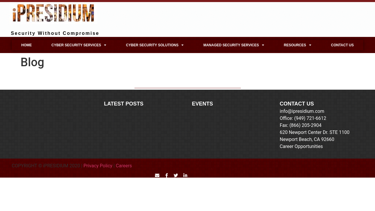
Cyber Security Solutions (155, 45)
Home (26, 45)
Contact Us (342, 45)
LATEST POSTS (124, 104)
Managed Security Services (233, 45)
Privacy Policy (97, 166)
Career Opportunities (301, 146)
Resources (297, 45)
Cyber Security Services (78, 45)
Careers (124, 166)
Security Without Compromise (55, 33)
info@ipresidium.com (302, 111)
